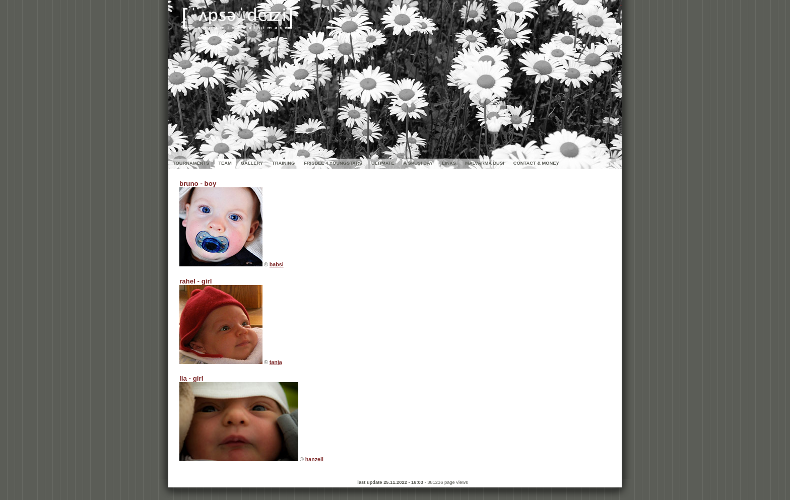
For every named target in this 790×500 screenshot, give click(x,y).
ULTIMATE (382, 163)
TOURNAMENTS (191, 163)
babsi (277, 264)
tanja (276, 362)
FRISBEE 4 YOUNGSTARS (333, 163)
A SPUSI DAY (418, 163)
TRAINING (283, 163)
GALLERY (252, 163)
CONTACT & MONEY (536, 163)
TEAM (224, 163)
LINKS (449, 163)
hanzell (314, 459)
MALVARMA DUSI (484, 163)
